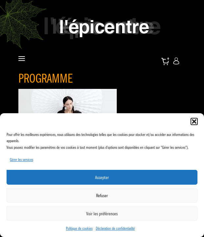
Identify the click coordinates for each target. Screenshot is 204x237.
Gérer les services (21, 159)
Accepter (102, 177)
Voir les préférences (102, 214)
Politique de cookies (79, 228)
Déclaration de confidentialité (115, 228)
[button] (194, 121)
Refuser (102, 195)
